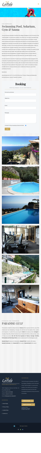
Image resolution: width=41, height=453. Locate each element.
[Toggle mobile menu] (38, 4)
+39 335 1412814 (9, 393)
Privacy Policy (6, 406)
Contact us (5, 413)
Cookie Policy (5, 410)
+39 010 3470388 (9, 391)
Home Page (5, 403)
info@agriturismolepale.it (10, 395)
